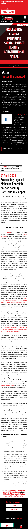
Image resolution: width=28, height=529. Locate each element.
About (2, 164)
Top (1, 161)
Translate (24, 25)
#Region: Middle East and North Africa (16, 490)
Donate (10, 21)
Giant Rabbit (19, 518)
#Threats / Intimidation (17, 496)
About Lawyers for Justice (14, 66)
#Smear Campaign (15, 494)
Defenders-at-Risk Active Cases (21, 524)
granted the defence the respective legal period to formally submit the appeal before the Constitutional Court (14, 300)
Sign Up (14, 509)
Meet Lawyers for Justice (10, 148)
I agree (4, 12)
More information (5, 9)
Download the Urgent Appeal (14, 227)
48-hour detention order (7, 385)
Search (23, 21)
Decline (11, 12)
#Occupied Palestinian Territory (11, 492)
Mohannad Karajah (6, 232)
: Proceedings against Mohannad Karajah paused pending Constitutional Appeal (11, 168)
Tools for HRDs (4, 21)
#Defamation (6, 494)
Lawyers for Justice (19, 114)
